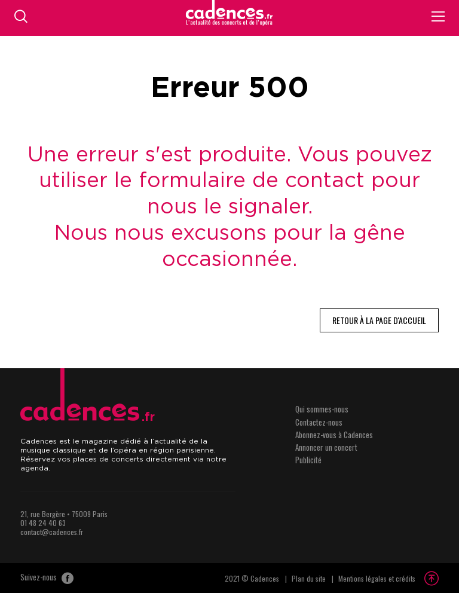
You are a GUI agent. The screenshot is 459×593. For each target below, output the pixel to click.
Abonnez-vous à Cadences (334, 435)
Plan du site (309, 578)
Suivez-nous (47, 578)
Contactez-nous (318, 422)
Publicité (308, 460)
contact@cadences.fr (51, 532)
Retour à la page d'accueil (379, 320)
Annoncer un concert (326, 447)
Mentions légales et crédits (376, 578)
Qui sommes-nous (321, 409)
